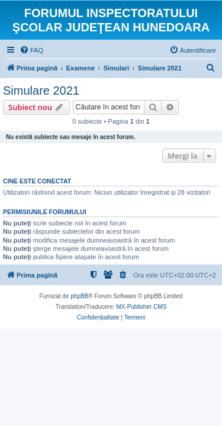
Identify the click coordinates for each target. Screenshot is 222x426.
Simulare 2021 (41, 90)
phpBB (79, 296)
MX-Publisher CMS (141, 307)
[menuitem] (31, 50)
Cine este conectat (37, 181)
